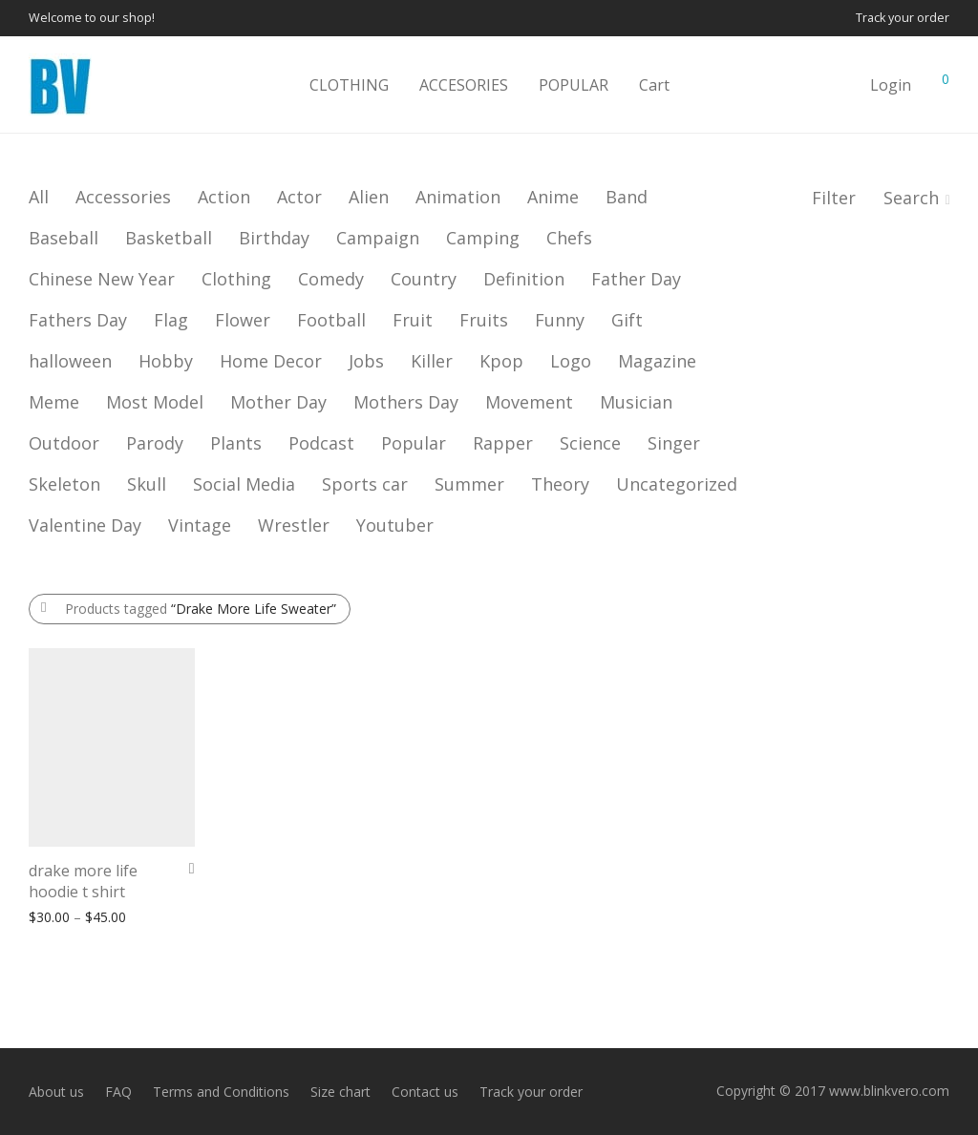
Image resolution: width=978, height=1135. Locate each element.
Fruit (413, 319)
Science (590, 442)
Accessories (123, 196)
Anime (553, 196)
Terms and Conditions (221, 1091)
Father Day (636, 278)
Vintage (199, 525)
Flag (171, 319)
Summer (469, 484)
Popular (413, 442)
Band (627, 196)
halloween (70, 360)
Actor (299, 196)
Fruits (483, 319)
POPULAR (573, 84)
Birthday (274, 237)
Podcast (321, 442)
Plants (236, 442)
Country (424, 278)
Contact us (425, 1091)
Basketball (168, 237)
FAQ (118, 1091)
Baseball (63, 237)
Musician (636, 401)
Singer (674, 442)
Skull (146, 484)
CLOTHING (349, 84)
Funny (560, 319)
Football (331, 319)
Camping (483, 237)
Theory (560, 484)
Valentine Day (85, 525)
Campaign (377, 237)
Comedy (331, 278)
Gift (627, 319)
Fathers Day (78, 319)
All (39, 196)
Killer (432, 360)
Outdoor (64, 442)
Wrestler (294, 525)
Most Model (154, 401)
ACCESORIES (463, 84)
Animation (457, 196)
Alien (369, 196)
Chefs (569, 237)
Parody (154, 442)
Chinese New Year (102, 278)
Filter (834, 197)
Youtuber (395, 525)
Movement (529, 401)
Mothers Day (405, 401)
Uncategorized (676, 484)
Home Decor (271, 360)
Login (890, 84)
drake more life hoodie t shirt (83, 881)
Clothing (236, 278)
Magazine (657, 360)
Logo (570, 360)
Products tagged (200, 608)
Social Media (244, 484)
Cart (654, 84)
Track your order (902, 18)
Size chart (340, 1091)
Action (224, 196)
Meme (54, 401)
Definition (523, 278)
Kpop (501, 360)
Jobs (366, 360)
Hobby (165, 360)
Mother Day (278, 401)
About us (56, 1091)
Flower (242, 319)
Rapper (503, 442)
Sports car (365, 484)
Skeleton (64, 484)
